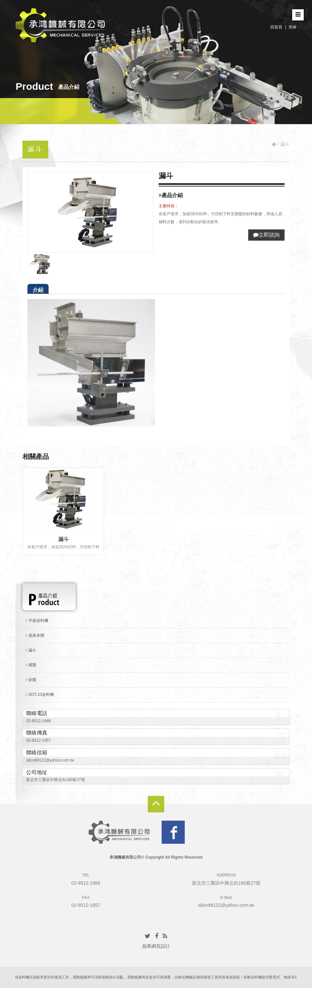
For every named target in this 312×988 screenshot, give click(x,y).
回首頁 (276, 27)
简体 (292, 27)
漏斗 (63, 539)
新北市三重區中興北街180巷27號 (55, 779)
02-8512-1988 (38, 721)
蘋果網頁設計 (156, 946)
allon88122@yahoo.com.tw (50, 760)
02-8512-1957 (38, 740)
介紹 (38, 290)
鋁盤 (31, 679)
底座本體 (35, 635)
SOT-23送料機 (40, 694)
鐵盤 (31, 665)
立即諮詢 (266, 235)
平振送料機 (37, 620)
